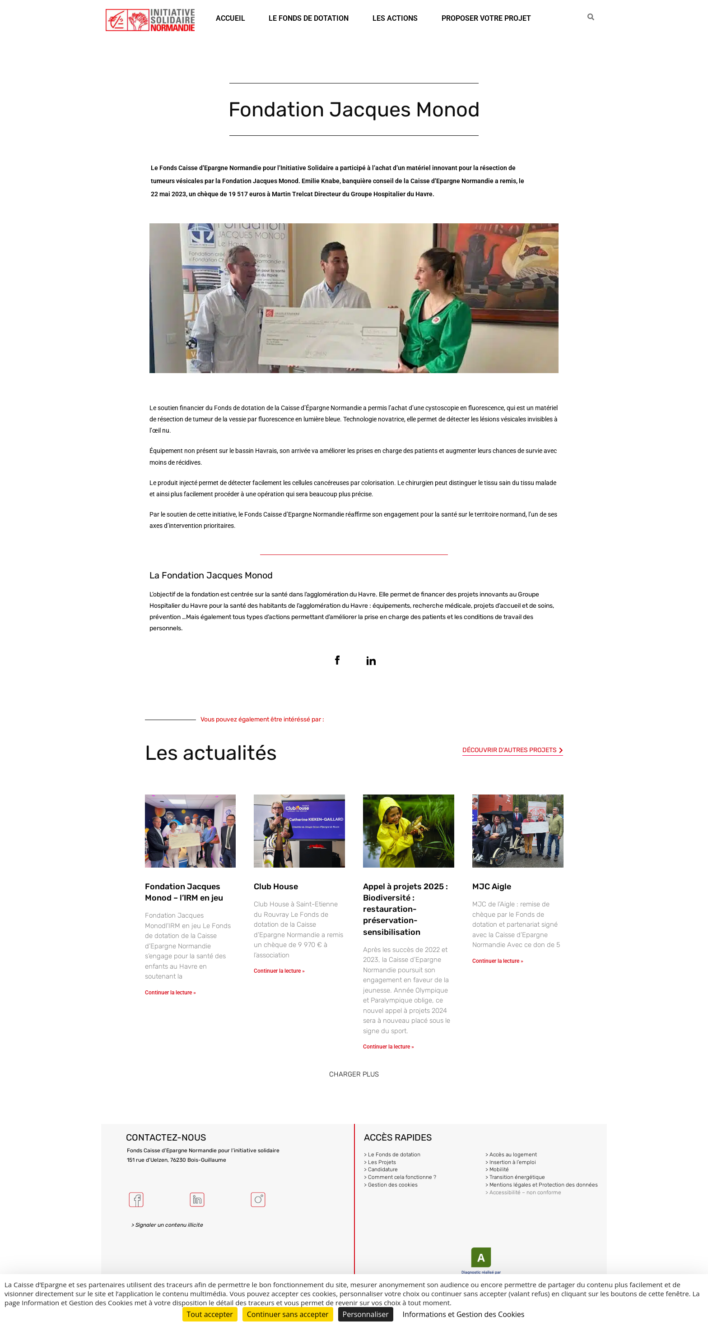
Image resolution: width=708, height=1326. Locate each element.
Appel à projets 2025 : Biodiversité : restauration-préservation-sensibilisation (405, 909)
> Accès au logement (511, 1154)
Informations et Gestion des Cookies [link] (464, 1314)
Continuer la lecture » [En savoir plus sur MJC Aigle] (497, 961)
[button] (354, 1074)
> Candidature (381, 1169)
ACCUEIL (230, 18)
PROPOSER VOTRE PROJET (486, 18)
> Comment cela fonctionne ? (400, 1177)
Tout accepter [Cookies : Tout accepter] (210, 1314)
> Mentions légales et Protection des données (541, 1185)
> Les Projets (380, 1162)
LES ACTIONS (395, 18)
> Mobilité (497, 1169)
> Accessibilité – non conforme (523, 1192)
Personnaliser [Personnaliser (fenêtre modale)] (366, 1314)
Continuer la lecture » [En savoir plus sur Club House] (279, 971)
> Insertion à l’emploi (510, 1162)
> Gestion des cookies (391, 1185)
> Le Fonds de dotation (392, 1154)
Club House (276, 887)
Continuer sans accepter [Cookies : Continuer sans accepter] (288, 1314)
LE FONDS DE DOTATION (309, 18)
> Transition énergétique (515, 1177)
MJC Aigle (491, 887)
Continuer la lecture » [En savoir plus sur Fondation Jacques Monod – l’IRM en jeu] (170, 992)
